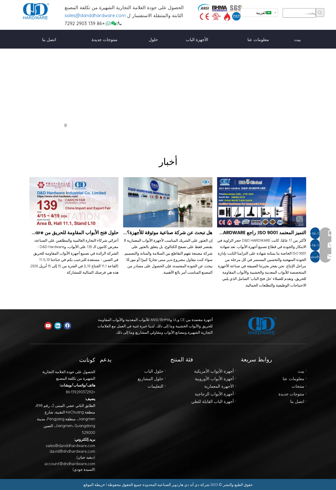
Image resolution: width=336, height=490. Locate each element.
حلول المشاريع (150, 378)
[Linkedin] (58, 325)
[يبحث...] (299, 13)
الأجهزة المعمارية (219, 386)
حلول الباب (153, 371)
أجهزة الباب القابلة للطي (212, 401)
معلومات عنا (293, 378)
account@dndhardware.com (69, 463)
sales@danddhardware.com (95, 15)
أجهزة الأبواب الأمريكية (214, 371)
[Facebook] (67, 325)
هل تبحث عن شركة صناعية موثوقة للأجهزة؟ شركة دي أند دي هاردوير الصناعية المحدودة (167, 232)
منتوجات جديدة (291, 393)
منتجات (298, 386)
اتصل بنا (297, 401)
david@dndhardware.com (72, 451)
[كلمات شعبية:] (320, 12)
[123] (221, 12)
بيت (301, 371)
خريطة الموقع (94, 484)
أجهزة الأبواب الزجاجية (214, 393)
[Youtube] (48, 325)
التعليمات (155, 386)
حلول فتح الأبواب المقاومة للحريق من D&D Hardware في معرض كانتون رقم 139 (73, 232)
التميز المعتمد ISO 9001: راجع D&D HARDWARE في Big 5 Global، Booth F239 (261, 232)
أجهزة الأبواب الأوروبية (214, 378)
